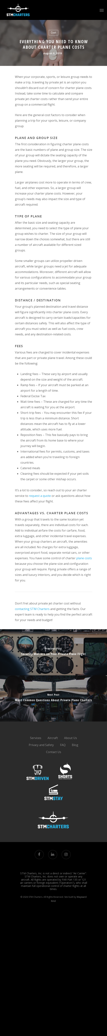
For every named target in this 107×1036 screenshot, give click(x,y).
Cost (53, 32)
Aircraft (53, 738)
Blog (75, 745)
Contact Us (53, 752)
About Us (70, 738)
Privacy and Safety (41, 745)
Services (35, 738)
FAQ (63, 745)
